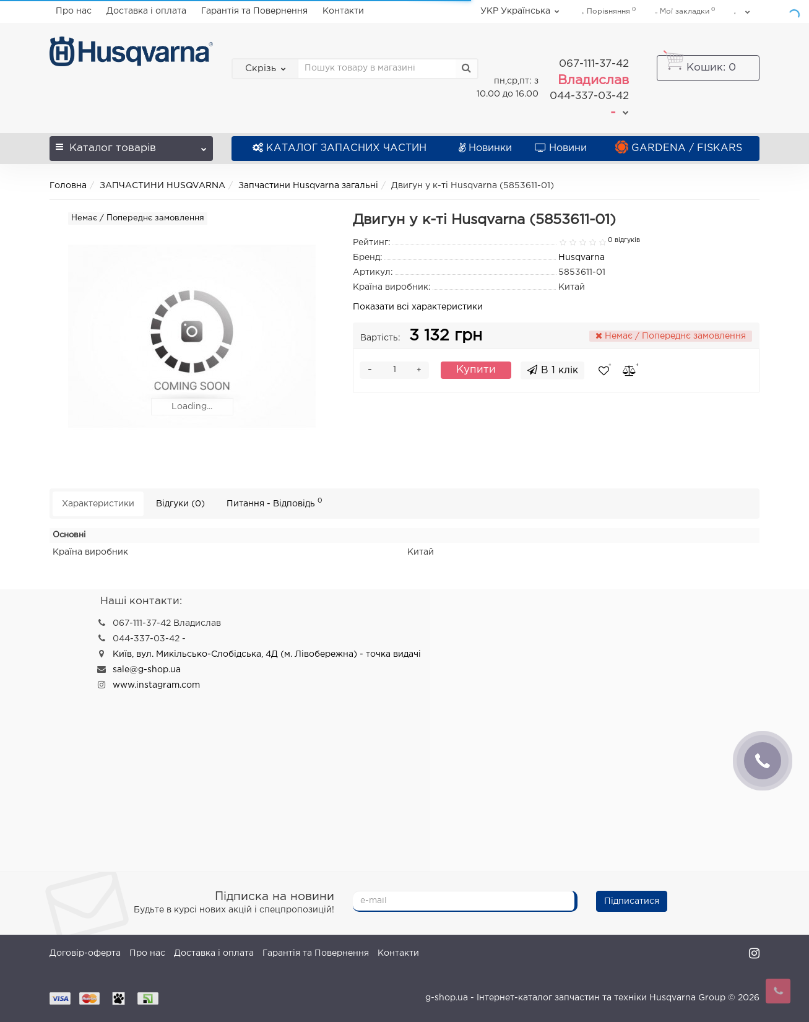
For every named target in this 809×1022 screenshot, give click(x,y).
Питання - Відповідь (274, 501)
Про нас (74, 11)
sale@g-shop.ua (147, 669)
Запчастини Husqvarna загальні (308, 184)
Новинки (485, 147)
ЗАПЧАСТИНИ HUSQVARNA (162, 184)
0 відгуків (624, 239)
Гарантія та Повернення (254, 11)
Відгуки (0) (180, 502)
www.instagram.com (156, 684)
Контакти (343, 11)
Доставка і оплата (146, 11)
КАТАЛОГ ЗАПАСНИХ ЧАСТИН (339, 147)
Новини (561, 147)
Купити (476, 368)
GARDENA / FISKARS (678, 147)
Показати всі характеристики (418, 306)
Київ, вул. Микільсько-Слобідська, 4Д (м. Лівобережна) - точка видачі (267, 653)
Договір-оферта (85, 952)
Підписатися (631, 900)
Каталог (131, 143)
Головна (68, 184)
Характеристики (98, 502)
